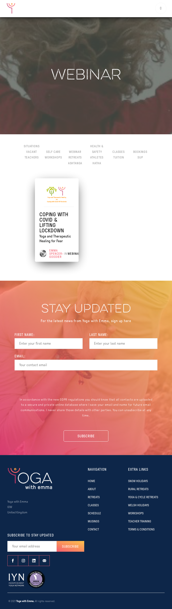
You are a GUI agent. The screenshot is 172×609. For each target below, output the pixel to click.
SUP (140, 157)
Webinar (75, 152)
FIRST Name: (25, 334)
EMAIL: (20, 356)
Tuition (118, 157)
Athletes (96, 157)
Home (91, 481)
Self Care (53, 152)
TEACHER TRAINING (139, 521)
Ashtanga (75, 163)
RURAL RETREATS (138, 489)
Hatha (96, 163)
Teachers (32, 157)
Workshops (53, 157)
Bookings (140, 152)
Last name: (98, 334)
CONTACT (93, 529)
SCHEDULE (94, 513)
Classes (118, 152)
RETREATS (94, 497)
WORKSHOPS (136, 513)
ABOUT (92, 489)
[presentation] (86, 384)
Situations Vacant (31, 149)
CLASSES (93, 505)
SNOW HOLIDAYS (138, 481)
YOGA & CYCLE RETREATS (143, 497)
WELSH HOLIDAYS (138, 505)
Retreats (75, 157)
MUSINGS (93, 521)
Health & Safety (96, 149)
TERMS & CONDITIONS (141, 529)
